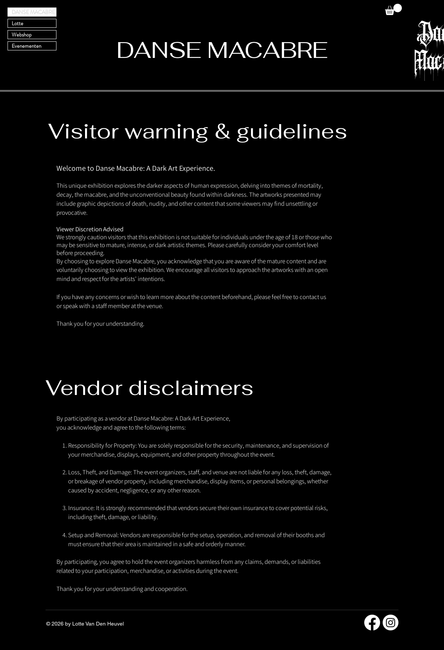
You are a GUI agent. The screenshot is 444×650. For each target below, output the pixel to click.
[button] (393, 9)
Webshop (22, 34)
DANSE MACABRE (33, 12)
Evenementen (26, 46)
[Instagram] (390, 622)
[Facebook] (372, 622)
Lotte (17, 23)
